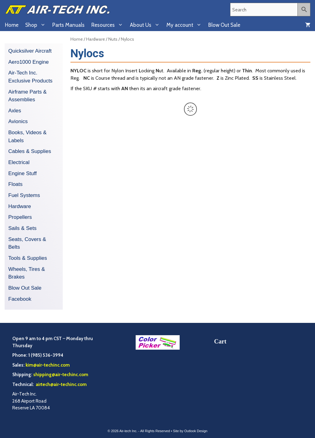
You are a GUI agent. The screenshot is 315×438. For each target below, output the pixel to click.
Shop (37, 25)
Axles (14, 111)
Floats (15, 184)
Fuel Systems (24, 195)
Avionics (18, 121)
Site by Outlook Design (190, 431)
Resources (108, 25)
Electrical (19, 162)
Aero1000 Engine (28, 62)
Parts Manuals (68, 25)
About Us (146, 25)
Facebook (19, 299)
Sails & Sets (22, 228)
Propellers (20, 217)
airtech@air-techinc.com (61, 384)
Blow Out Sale (224, 25)
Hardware (95, 39)
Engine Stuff (22, 173)
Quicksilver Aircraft (30, 51)
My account (185, 25)
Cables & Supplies (29, 151)
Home (11, 25)
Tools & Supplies (27, 258)
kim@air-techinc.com (48, 365)
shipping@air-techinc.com (60, 374)
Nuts (113, 39)
